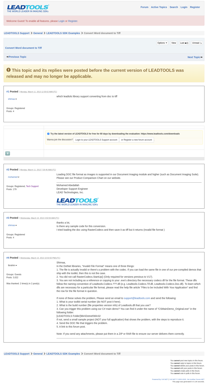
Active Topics (159, 7)
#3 (7, 217)
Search (174, 7)
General (37, 33)
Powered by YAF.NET (160, 379)
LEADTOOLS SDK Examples (63, 33)
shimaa (11, 99)
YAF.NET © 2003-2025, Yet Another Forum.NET (186, 379)
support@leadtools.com (137, 298)
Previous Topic (17, 56)
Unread (197, 43)
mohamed (12, 177)
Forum (145, 7)
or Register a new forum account (136, 140)
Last (184, 43)
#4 (7, 257)
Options (162, 43)
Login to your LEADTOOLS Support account (96, 140)
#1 (7, 91)
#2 (7, 169)
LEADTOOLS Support (17, 33)
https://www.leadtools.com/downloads (160, 134)
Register (195, 7)
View (173, 43)
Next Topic (194, 57)
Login (184, 7)
